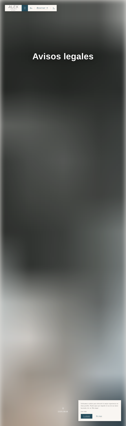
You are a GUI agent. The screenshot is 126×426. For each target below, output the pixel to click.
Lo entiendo (86, 416)
